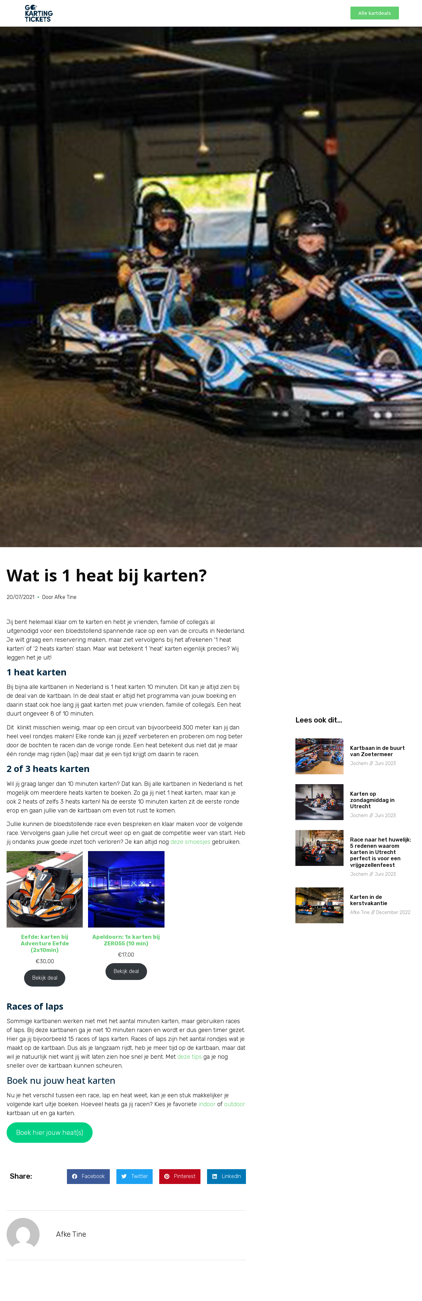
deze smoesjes (190, 841)
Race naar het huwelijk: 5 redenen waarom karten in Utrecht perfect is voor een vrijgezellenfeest (380, 852)
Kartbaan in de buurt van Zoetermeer (377, 751)
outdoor (234, 1104)
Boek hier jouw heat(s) (49, 1133)
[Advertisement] (355, 664)
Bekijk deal (44, 978)
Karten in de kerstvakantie (368, 900)
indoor (207, 1104)
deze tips (189, 1056)
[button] (88, 1176)
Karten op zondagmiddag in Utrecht (372, 800)
